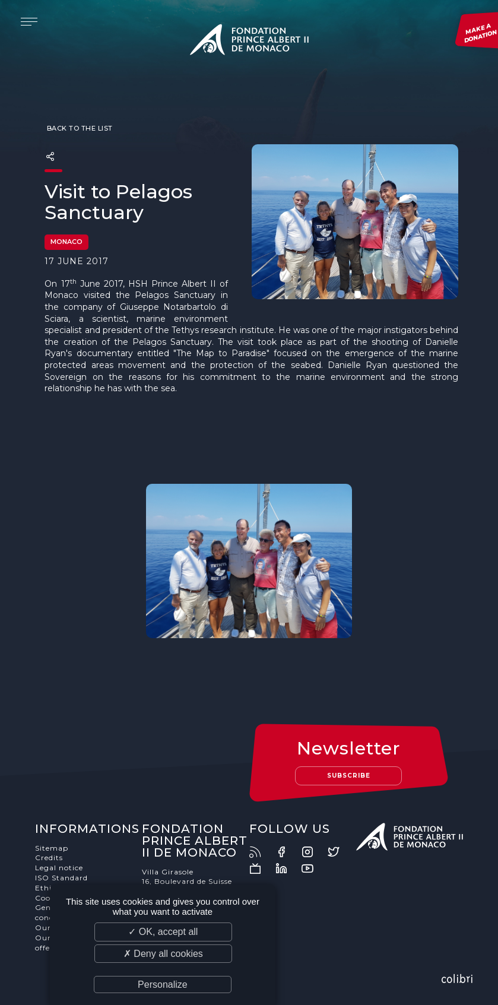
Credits (49, 857)
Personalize (163, 984)
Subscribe (348, 775)
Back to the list (79, 128)
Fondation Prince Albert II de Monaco (249, 41)
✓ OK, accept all (163, 932)
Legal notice (59, 867)
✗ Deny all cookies (163, 954)
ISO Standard (61, 877)
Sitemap (51, 848)
